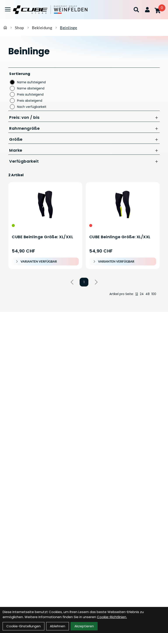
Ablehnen (57, 626)
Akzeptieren (84, 626)
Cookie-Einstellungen (23, 626)
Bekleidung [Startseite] (42, 27)
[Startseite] (5, 27)
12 (136, 294)
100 (153, 294)
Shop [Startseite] (19, 27)
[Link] (7, 9)
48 (147, 294)
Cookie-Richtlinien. (112, 617)
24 (142, 294)
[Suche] (136, 9)
